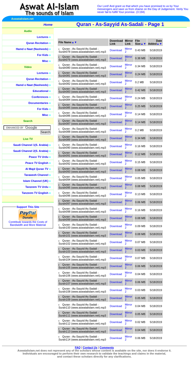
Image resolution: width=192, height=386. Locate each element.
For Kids (42, 54)
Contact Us (90, 347)
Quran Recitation (37, 42)
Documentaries (38, 102)
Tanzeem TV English (35, 192)
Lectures (42, 36)
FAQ (78, 347)
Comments (107, 347)
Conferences (40, 96)
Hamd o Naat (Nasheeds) (32, 48)
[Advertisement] (168, 112)
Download (116, 50)
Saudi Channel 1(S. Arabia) (30, 144)
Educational (40, 90)
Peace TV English (37, 162)
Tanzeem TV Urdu (36, 186)
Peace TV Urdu (38, 156)
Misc (45, 60)
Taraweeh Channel (36, 174)
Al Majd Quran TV (37, 168)
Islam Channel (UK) (35, 180)
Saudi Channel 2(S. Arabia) (30, 150)
